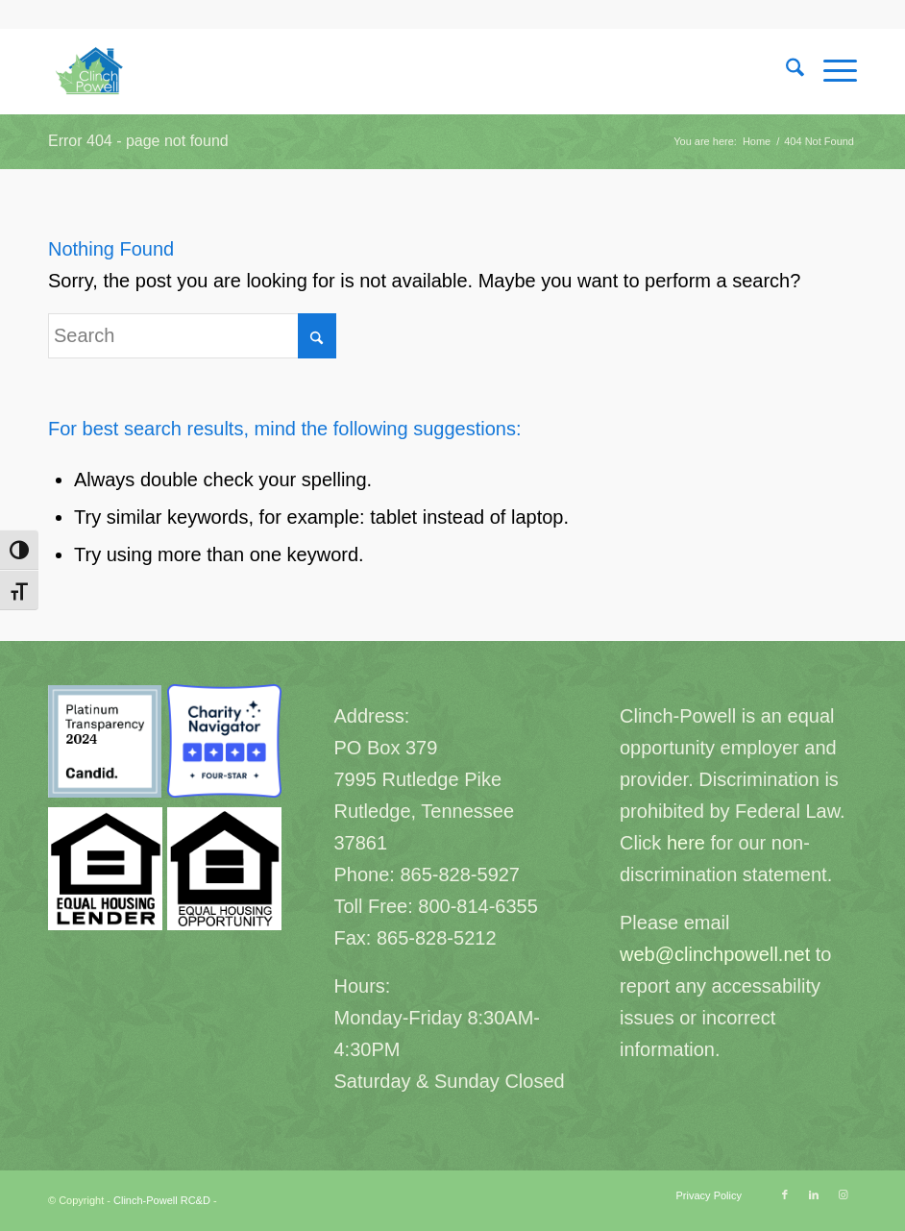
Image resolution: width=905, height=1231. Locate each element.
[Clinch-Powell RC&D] (91, 71)
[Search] (785, 71)
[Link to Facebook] (784, 1194)
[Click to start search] (317, 335)
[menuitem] (785, 71)
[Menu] (830, 71)
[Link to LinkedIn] (813, 1194)
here (686, 842)
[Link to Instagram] (842, 1194)
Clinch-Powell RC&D (161, 1200)
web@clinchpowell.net (715, 954)
